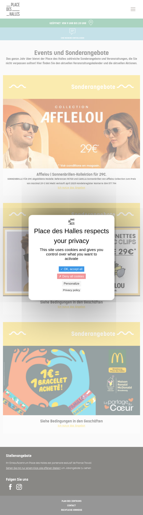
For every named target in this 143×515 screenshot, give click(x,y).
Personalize (71, 283)
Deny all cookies (71, 276)
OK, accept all (71, 269)
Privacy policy (71, 289)
